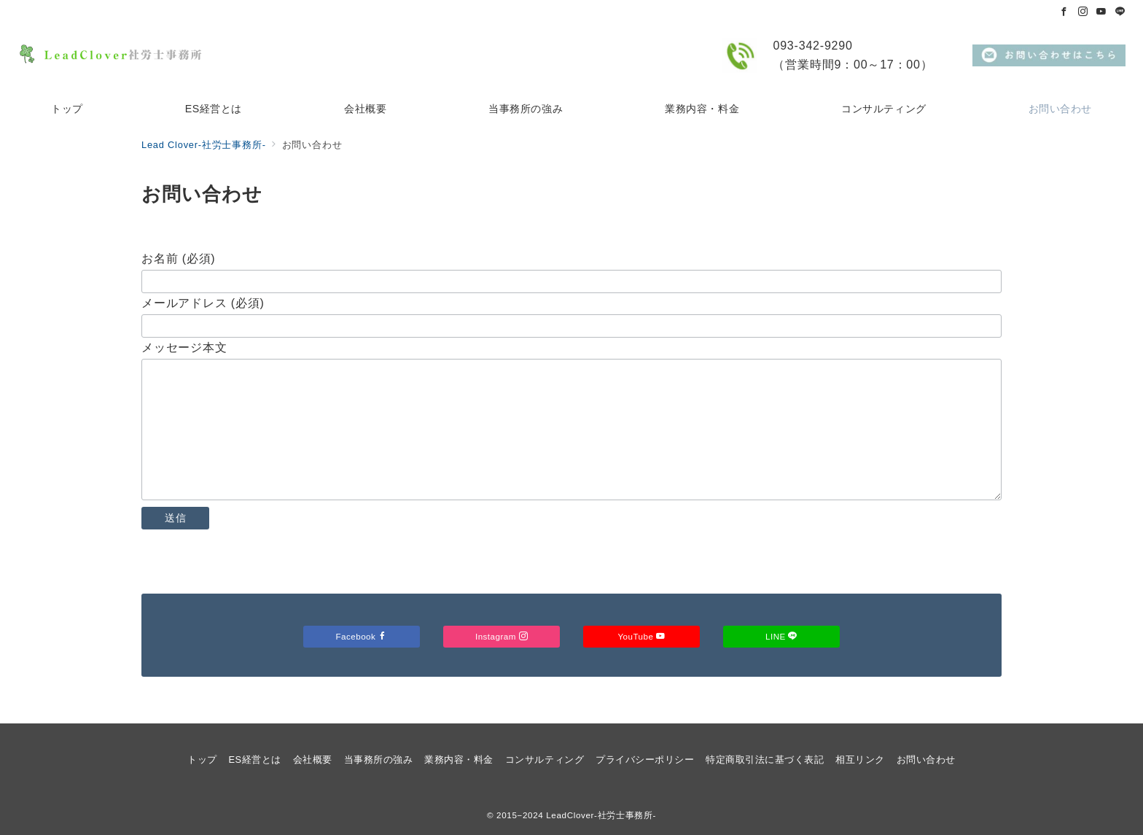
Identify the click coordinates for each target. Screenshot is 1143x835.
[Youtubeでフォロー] (1101, 12)
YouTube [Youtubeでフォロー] (641, 636)
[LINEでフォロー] (1120, 12)
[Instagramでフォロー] (1083, 12)
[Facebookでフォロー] (1064, 12)
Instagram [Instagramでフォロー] (501, 636)
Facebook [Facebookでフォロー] (362, 636)
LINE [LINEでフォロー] (781, 636)
